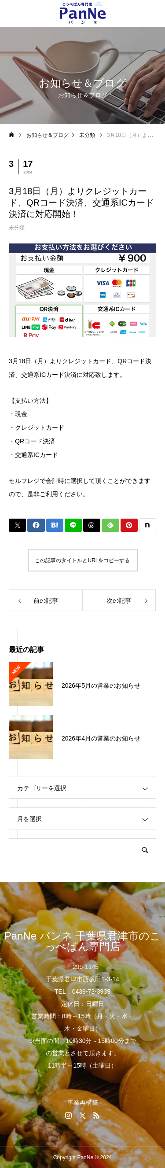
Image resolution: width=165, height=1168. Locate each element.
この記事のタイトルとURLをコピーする (82, 560)
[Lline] (73, 525)
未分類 (17, 228)
